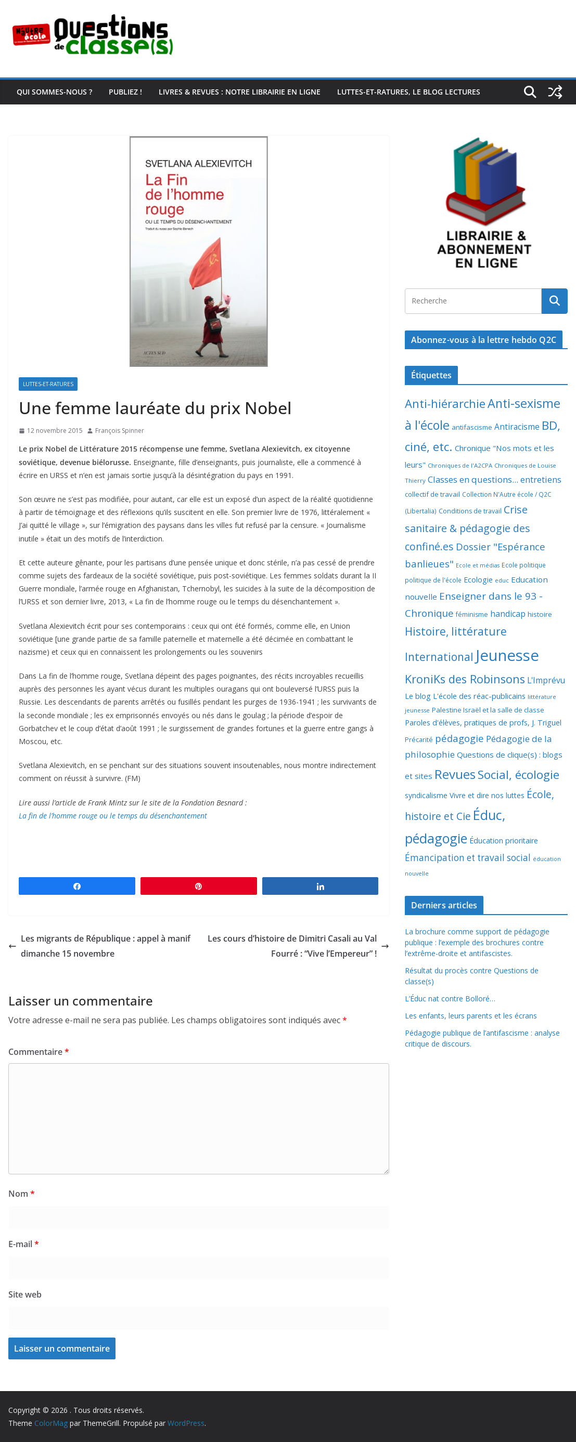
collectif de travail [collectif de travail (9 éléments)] (432, 494)
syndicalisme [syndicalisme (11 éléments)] (426, 795)
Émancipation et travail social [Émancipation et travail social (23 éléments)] (468, 858)
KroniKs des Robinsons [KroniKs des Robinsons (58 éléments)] (465, 678)
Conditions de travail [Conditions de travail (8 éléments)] (470, 511)
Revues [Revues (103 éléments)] (455, 774)
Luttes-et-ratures (48, 384)
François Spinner (119, 430)
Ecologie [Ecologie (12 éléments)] (478, 580)
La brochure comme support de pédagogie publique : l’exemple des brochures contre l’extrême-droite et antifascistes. (477, 942)
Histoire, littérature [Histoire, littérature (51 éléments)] (456, 631)
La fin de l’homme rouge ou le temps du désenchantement (113, 816)
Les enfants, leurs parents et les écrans (471, 1016)
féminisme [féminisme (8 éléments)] (472, 614)
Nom (21, 1193)
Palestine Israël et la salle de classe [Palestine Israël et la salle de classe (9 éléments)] (488, 710)
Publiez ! (125, 92)
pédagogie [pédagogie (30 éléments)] (459, 738)
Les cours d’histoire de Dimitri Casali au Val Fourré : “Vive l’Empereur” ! (298, 946)
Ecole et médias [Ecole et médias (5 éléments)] (478, 565)
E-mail (23, 1244)
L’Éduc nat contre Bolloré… (450, 998)
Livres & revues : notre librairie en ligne (240, 92)
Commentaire (38, 1051)
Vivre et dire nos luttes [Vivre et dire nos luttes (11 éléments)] (487, 795)
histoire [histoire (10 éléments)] (540, 614)
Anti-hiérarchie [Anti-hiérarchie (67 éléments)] (445, 403)
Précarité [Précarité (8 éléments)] (419, 739)
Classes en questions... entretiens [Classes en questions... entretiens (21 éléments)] (494, 479)
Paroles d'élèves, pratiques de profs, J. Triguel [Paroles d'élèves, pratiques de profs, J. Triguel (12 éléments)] (483, 722)
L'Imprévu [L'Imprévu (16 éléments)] (546, 680)
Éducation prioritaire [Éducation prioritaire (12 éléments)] (503, 840)
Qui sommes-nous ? (54, 92)
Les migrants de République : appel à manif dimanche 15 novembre (99, 946)
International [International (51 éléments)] (439, 657)
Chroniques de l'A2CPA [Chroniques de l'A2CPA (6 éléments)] (460, 465)
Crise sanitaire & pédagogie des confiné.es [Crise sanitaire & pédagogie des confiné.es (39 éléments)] (467, 527)
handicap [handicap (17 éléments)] (508, 613)
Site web (25, 1294)
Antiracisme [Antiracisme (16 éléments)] (517, 426)
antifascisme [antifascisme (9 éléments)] (472, 427)
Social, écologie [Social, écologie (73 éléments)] (518, 774)
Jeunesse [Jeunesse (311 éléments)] (507, 655)
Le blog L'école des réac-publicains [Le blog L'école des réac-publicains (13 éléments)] (465, 696)
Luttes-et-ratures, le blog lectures (408, 92)
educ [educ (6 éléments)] (502, 580)
